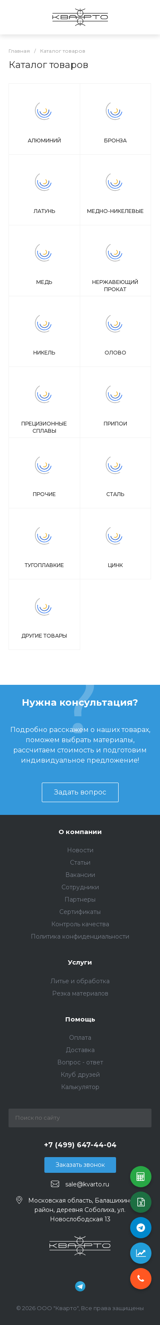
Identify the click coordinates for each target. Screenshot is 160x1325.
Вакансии (80, 875)
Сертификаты (80, 912)
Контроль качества (80, 924)
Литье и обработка (80, 981)
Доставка (80, 1050)
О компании (80, 832)
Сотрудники (80, 887)
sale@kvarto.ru (87, 1184)
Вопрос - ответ (80, 1062)
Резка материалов (80, 993)
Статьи (80, 862)
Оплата (80, 1037)
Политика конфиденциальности (80, 936)
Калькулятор (80, 1087)
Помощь (80, 1019)
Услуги (80, 962)
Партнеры (80, 899)
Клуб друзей (80, 1074)
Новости (80, 850)
